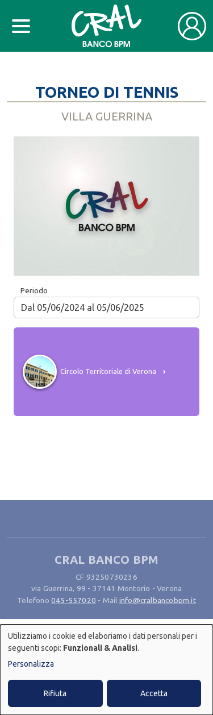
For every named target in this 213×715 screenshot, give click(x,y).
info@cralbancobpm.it (157, 600)
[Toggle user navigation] (192, 26)
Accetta (154, 693)
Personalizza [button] (31, 663)
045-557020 (73, 600)
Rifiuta (55, 693)
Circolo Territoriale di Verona (108, 371)
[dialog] (106, 670)
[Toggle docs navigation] (21, 26)
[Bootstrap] (106, 26)
